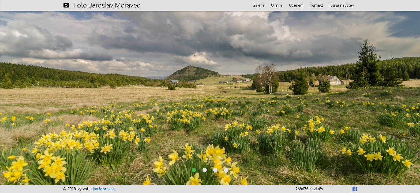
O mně (277, 5)
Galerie (259, 5)
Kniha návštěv (341, 5)
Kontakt (316, 5)
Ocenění (296, 5)
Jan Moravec (103, 189)
